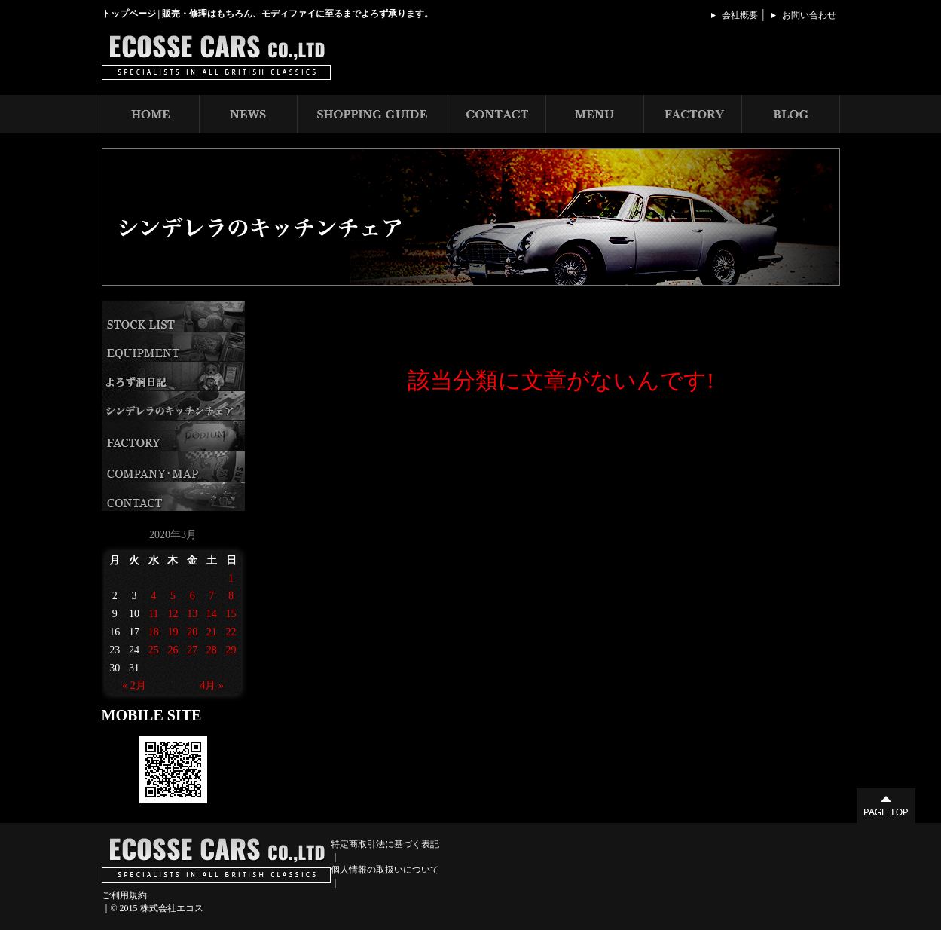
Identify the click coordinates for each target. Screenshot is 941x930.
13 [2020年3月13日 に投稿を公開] (192, 613)
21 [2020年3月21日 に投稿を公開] (211, 632)
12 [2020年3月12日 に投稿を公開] (172, 613)
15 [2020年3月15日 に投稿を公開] (231, 613)
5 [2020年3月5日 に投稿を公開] (173, 595)
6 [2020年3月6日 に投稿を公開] (192, 595)
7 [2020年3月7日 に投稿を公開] (211, 595)
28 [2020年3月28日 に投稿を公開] (211, 650)
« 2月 (134, 685)
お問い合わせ (809, 15)
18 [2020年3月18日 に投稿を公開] (153, 632)
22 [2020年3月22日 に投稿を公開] (231, 632)
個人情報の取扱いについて (385, 869)
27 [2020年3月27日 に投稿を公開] (192, 650)
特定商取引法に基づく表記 (385, 844)
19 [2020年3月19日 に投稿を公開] (172, 632)
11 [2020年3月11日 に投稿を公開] (153, 613)
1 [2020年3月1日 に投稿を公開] (231, 578)
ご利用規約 (124, 895)
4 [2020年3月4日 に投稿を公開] (153, 595)
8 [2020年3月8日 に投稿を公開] (231, 595)
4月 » (212, 685)
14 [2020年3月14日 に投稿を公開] (211, 613)
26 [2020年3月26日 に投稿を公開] (172, 650)
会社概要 (740, 15)
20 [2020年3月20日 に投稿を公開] (192, 632)
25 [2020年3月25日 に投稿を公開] (153, 650)
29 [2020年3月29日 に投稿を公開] (231, 650)
